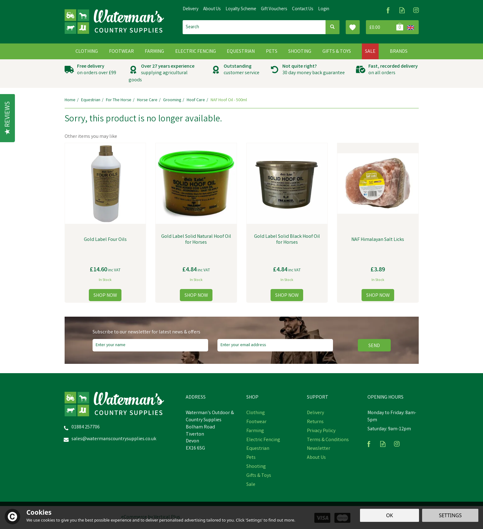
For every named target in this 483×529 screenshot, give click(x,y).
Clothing (255, 413)
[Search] (254, 27)
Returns (315, 422)
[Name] (150, 345)
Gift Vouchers (274, 9)
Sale (250, 485)
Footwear (256, 422)
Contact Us (302, 9)
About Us (316, 457)
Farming (255, 431)
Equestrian (257, 448)
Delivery (315, 413)
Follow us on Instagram (416, 10)
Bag (385, 27)
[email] (275, 345)
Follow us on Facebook (388, 10)
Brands (399, 51)
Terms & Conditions (328, 440)
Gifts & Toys (258, 475)
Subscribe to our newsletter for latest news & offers (146, 332)
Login (323, 9)
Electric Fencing (263, 440)
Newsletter (318, 448)
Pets (251, 457)
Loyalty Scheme (241, 9)
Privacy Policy (321, 431)
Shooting (256, 466)
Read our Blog (402, 10)
